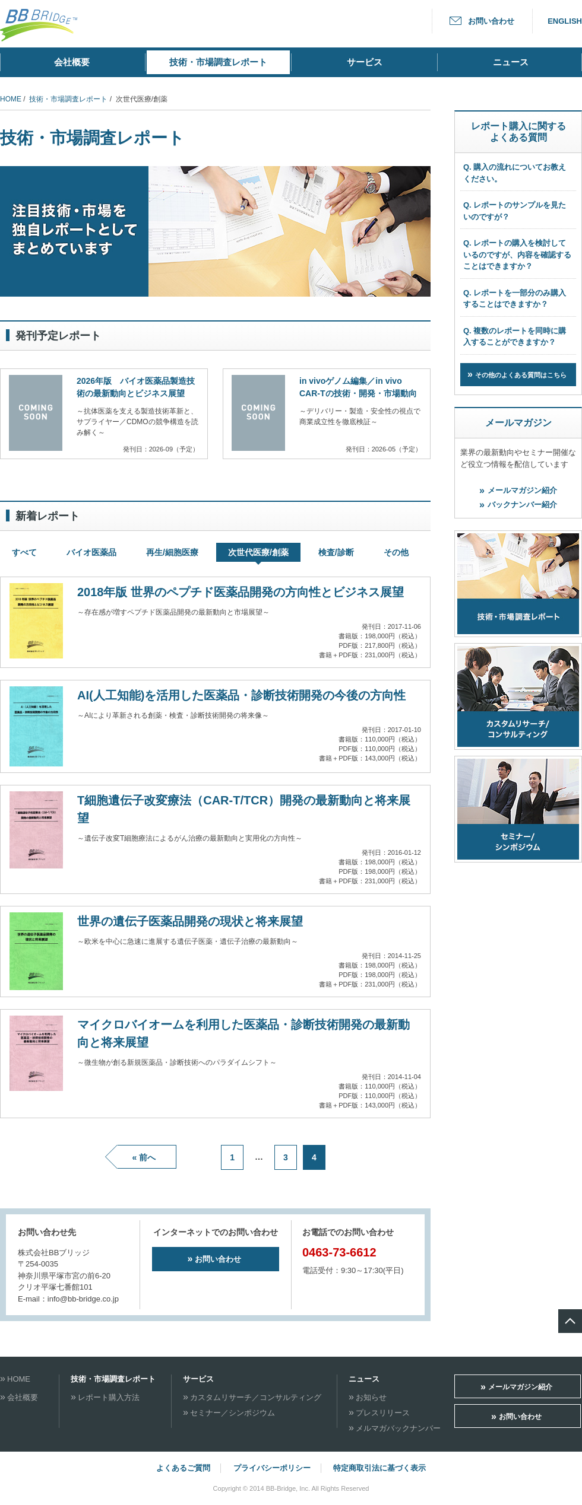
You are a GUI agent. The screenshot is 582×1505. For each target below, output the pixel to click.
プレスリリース (383, 1412)
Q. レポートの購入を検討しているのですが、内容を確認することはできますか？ (517, 254)
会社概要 (72, 62)
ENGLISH (565, 21)
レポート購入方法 (109, 1397)
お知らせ (371, 1397)
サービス (364, 62)
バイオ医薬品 (91, 552)
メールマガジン (518, 423)
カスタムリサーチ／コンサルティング (255, 1397)
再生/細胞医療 (172, 552)
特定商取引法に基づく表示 (379, 1467)
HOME (10, 99)
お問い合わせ (491, 21)
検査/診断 (336, 552)
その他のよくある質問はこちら (521, 374)
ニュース (511, 62)
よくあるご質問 (183, 1467)
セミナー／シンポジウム (232, 1412)
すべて (24, 552)
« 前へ (144, 1157)
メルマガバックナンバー (398, 1428)
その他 (396, 552)
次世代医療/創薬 (258, 552)
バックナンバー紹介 (522, 504)
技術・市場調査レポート (218, 62)
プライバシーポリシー (272, 1467)
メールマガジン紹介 (522, 490)
